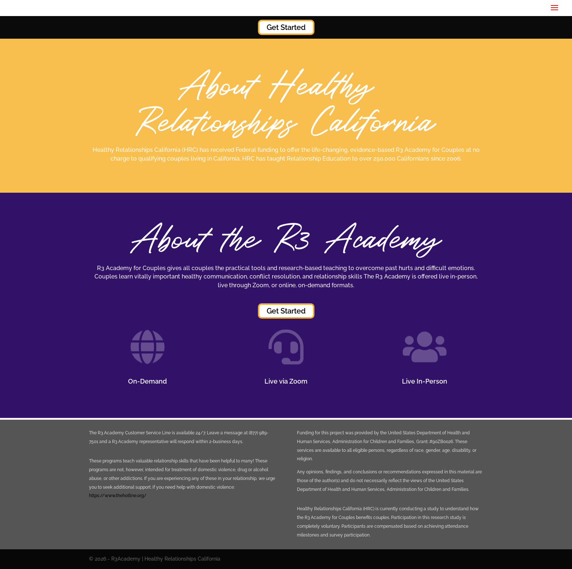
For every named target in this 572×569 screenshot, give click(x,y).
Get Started (286, 27)
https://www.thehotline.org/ (118, 495)
